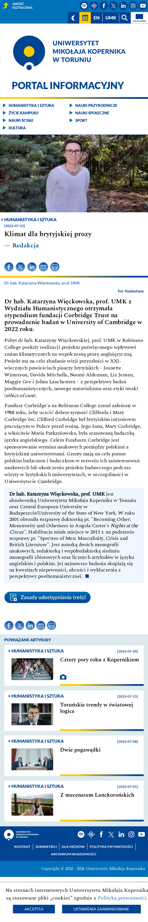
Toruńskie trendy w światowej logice (96, 708)
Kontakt (22, 846)
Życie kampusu (23, 113)
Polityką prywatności (122, 898)
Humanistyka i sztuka (31, 105)
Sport (81, 120)
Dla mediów (73, 846)
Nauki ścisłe (21, 120)
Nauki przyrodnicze (96, 105)
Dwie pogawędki (80, 750)
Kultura (17, 128)
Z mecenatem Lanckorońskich (97, 795)
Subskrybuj (46, 846)
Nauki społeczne (92, 113)
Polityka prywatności (111, 846)
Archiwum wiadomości (73, 854)
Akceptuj (33, 909)
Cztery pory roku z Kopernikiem (99, 660)
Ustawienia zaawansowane (101, 909)
